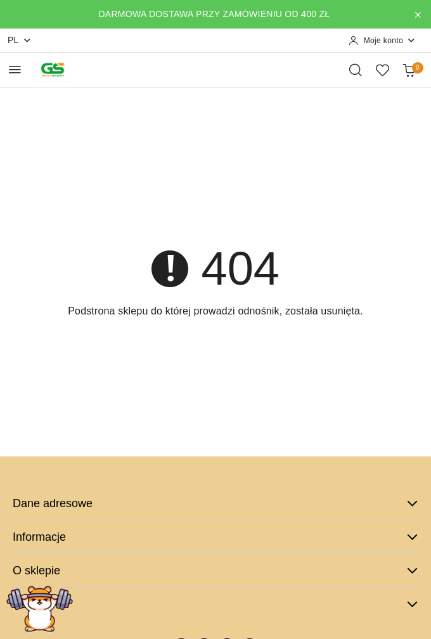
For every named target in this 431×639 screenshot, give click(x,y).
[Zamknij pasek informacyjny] (417, 14)
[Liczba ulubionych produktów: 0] (382, 70)
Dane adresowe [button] (215, 503)
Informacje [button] (215, 537)
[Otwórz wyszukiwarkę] (356, 70)
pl (20, 40)
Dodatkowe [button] (215, 604)
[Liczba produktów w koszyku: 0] (409, 70)
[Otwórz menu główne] (15, 69)
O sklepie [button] (215, 570)
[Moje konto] (382, 40)
